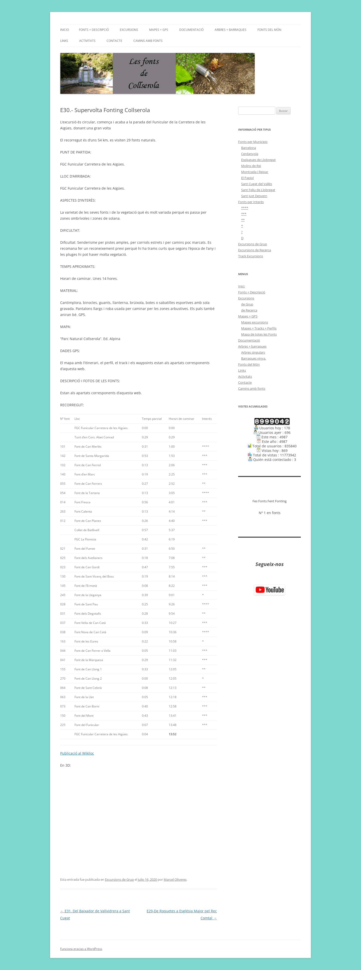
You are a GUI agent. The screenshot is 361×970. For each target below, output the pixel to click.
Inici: (241, 286)
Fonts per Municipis (252, 141)
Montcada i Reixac (254, 172)
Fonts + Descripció (94, 30)
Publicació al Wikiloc (77, 753)
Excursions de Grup (119, 879)
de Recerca (249, 310)
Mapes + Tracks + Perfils (259, 328)
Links (64, 41)
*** (243, 214)
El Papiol (247, 178)
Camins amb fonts (148, 41)
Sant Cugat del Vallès (256, 184)
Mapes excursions (254, 322)
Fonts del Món (269, 30)
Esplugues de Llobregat (258, 159)
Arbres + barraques (230, 30)
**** (244, 208)
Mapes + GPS (158, 30)
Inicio (64, 30)
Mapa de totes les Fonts (259, 334)
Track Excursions (250, 256)
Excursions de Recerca (254, 250)
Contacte (114, 41)
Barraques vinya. (253, 358)
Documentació (191, 30)
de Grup (247, 304)
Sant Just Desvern (254, 196)
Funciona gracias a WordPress (81, 949)
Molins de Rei (251, 166)
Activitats (87, 41)
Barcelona (248, 147)
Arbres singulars (253, 352)
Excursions (129, 30)
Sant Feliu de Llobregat (258, 190)
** (243, 220)
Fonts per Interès (251, 202)
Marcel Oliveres (175, 879)
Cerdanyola (249, 153)
